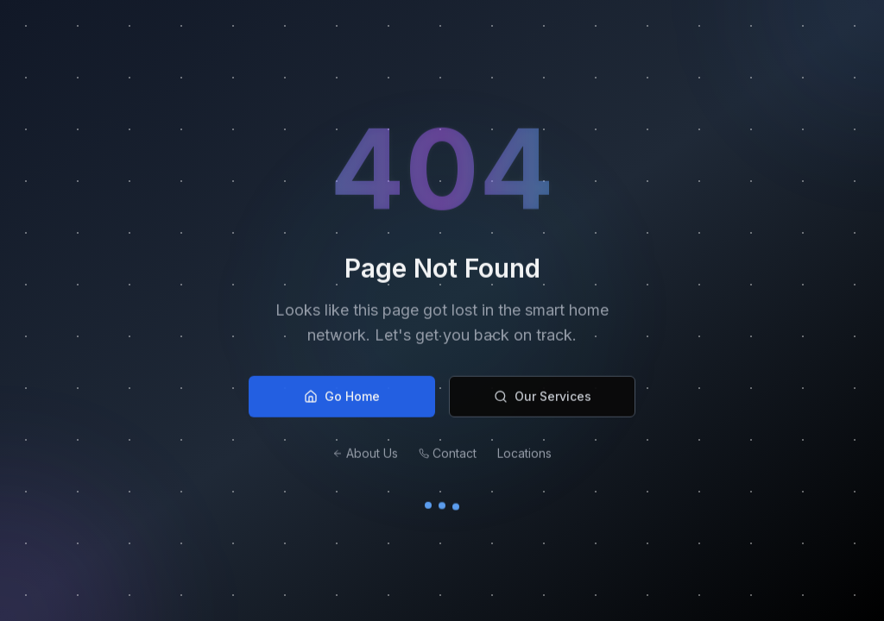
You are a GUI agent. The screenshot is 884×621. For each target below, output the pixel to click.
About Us (365, 455)
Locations (524, 455)
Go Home (342, 398)
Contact (448, 455)
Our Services (542, 398)
